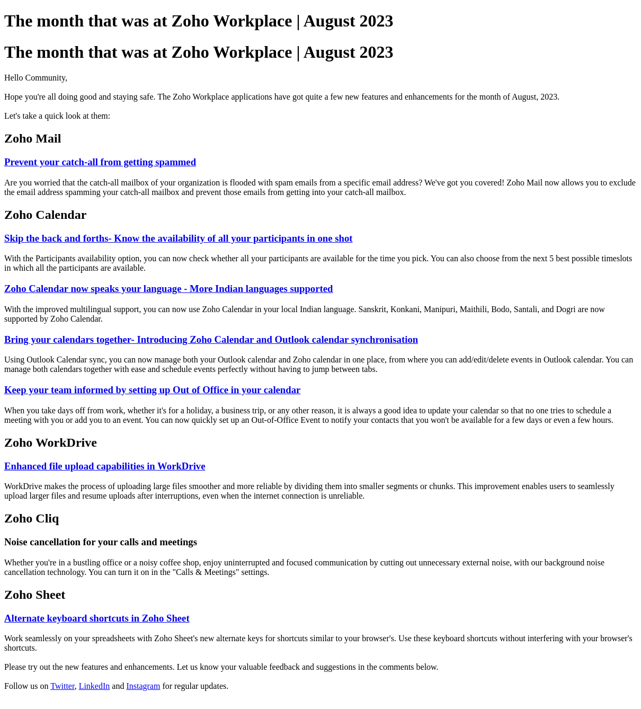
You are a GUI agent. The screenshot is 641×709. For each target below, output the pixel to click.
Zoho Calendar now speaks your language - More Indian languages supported (168, 288)
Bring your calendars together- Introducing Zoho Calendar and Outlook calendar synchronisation (211, 339)
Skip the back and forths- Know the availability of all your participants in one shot (178, 238)
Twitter (62, 685)
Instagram (143, 685)
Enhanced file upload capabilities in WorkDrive (105, 466)
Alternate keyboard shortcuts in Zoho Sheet (97, 618)
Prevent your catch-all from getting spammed (100, 161)
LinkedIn (94, 685)
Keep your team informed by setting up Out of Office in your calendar (152, 389)
